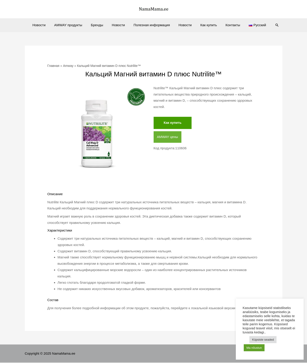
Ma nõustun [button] (254, 347)
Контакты (227, 25)
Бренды (101, 25)
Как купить (205, 25)
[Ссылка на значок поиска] (268, 25)
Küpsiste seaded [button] (263, 339)
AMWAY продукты (74, 25)
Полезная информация (152, 25)
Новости (46, 25)
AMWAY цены (167, 137)
